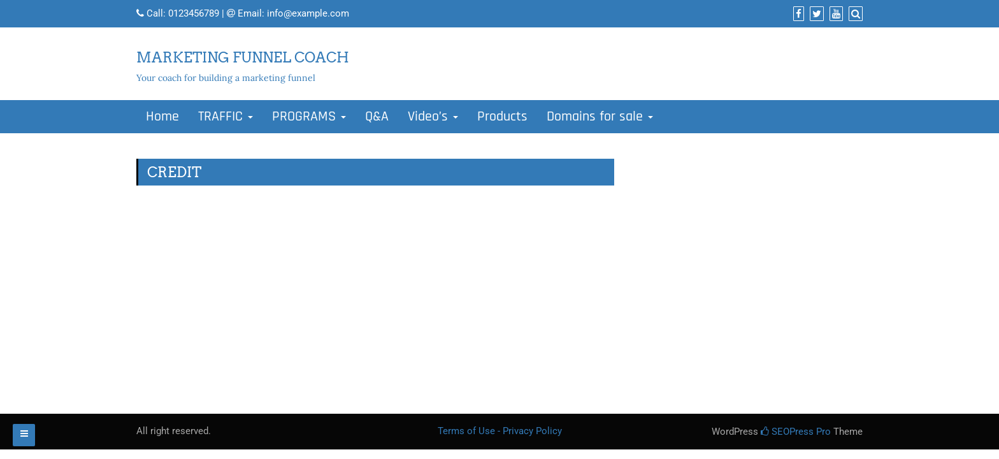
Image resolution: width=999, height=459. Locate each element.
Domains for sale (600, 117)
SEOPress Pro (796, 431)
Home (162, 117)
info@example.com (308, 13)
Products (502, 117)
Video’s (433, 117)
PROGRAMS (309, 117)
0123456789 (193, 13)
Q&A (377, 117)
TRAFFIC (225, 117)
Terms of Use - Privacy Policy (500, 431)
